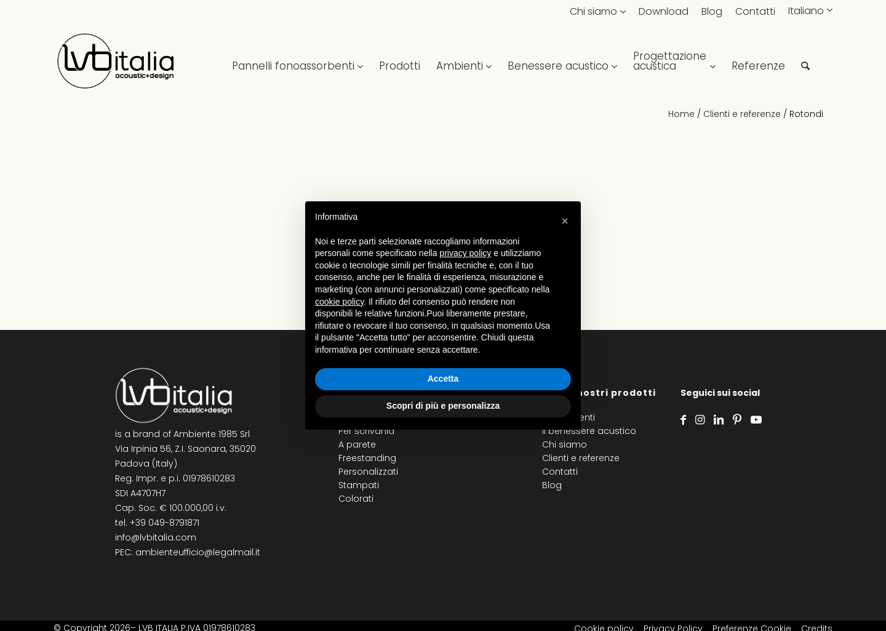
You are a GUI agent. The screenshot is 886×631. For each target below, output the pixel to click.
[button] (565, 221)
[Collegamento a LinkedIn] (719, 420)
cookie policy (339, 302)
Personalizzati (368, 471)
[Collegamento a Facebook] (683, 420)
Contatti (755, 11)
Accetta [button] (443, 379)
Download (663, 11)
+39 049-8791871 (164, 522)
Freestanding (367, 458)
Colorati (355, 498)
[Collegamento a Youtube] (756, 420)
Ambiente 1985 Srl (212, 434)
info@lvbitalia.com (155, 537)
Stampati (358, 485)
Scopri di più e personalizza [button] (443, 406)
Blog (711, 11)
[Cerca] (805, 61)
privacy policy (465, 253)
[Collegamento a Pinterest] (737, 420)
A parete (357, 444)
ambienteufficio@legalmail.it (197, 552)
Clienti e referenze (742, 114)
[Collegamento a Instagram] (699, 420)
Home (681, 114)
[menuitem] (297, 61)
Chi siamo (593, 11)
